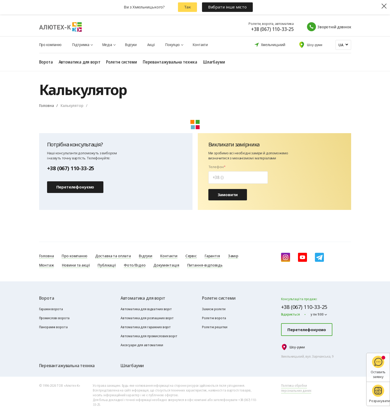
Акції (151, 44)
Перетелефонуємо (75, 187)
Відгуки (131, 44)
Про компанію (50, 44)
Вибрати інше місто (227, 7)
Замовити (228, 194)
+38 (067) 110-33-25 (272, 29)
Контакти (200, 44)
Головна (46, 105)
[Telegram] (319, 257)
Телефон (216, 167)
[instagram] (285, 257)
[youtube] (302, 257)
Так (187, 7)
